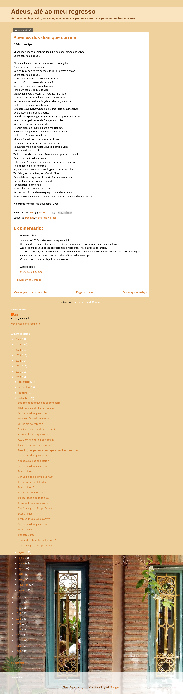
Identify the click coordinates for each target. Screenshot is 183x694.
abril (21, 574)
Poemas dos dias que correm (34, 434)
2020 (18, 371)
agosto (23, 552)
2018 (18, 597)
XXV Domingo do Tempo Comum (36, 440)
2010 (18, 640)
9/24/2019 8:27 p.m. (31, 272)
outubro (23, 393)
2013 (18, 624)
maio (22, 568)
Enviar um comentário (29, 280)
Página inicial (84, 292)
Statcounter (17, 663)
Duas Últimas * (26, 487)
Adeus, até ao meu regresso (53, 11)
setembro (24, 398)
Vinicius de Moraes (45, 217)
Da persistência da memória (33, 418)
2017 (18, 602)
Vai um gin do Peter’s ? (30, 424)
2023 (18, 355)
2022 (18, 360)
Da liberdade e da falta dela (33, 498)
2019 (18, 377)
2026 (18, 339)
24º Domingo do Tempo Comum (35, 477)
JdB (16, 315)
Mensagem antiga (135, 292)
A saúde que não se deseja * (33, 461)
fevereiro (24, 585)
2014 (18, 619)
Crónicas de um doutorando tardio (37, 429)
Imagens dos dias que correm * (35, 445)
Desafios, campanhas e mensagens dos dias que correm (48, 450)
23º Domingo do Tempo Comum (35, 508)
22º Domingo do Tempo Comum (35, 545)
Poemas (29, 217)
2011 (18, 635)
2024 (18, 350)
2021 (18, 366)
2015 (18, 613)
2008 (18, 651)
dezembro (24, 382)
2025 (18, 344)
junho (22, 563)
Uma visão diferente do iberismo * (37, 540)
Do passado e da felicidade (33, 482)
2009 (18, 646)
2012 (18, 629)
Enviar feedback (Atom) (87, 302)
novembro (24, 387)
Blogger (115, 687)
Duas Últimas (25, 471)
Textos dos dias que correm (33, 413)
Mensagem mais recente (30, 292)
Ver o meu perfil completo (25, 323)
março (22, 579)
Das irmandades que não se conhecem (39, 402)
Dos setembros (26, 535)
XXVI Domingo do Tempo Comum (36, 408)
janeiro (23, 590)
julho (22, 557)
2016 (18, 608)
